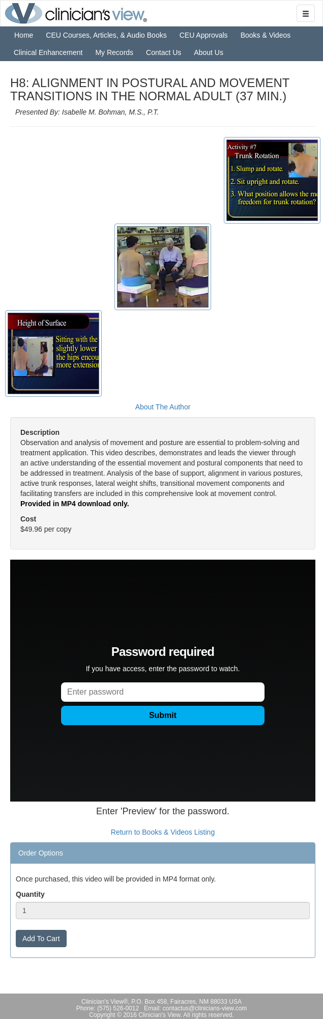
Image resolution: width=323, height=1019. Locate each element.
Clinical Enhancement (48, 52)
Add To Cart (41, 938)
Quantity (30, 894)
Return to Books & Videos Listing (163, 832)
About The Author (163, 407)
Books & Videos (266, 35)
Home (23, 35)
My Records (114, 52)
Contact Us (163, 52)
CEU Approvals (204, 35)
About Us (208, 52)
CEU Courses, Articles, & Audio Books (106, 35)
